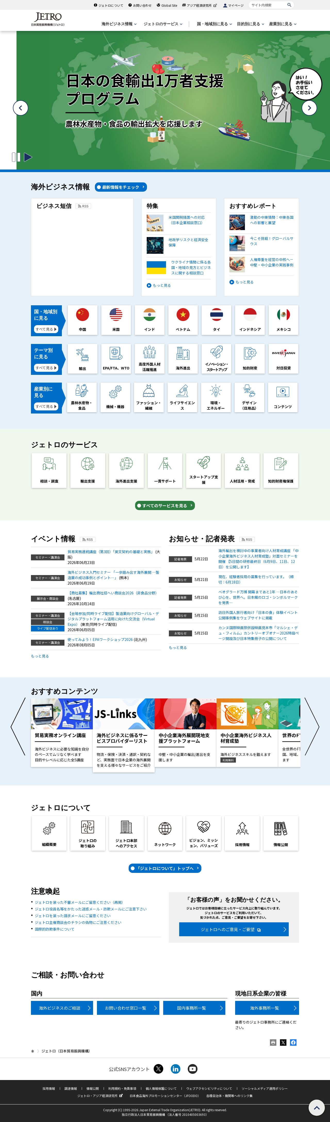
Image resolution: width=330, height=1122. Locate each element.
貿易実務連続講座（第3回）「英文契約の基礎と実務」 (111, 551)
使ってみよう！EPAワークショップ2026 (101, 639)
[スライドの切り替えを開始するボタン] (28, 157)
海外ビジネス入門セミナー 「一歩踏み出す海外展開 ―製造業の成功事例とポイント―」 (113, 575)
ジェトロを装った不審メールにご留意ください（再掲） (80, 902)
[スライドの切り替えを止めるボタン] (16, 157)
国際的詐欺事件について (55, 929)
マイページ (236, 5)
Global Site (169, 5)
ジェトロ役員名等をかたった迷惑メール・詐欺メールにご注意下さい (91, 909)
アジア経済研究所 (202, 5)
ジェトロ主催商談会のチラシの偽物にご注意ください (78, 922)
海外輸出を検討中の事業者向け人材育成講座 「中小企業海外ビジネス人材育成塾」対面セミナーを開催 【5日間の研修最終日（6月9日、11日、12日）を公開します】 (258, 558)
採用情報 (49, 1088)
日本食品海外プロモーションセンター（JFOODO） (165, 1095)
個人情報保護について (161, 1088)
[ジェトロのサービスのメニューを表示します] (163, 24)
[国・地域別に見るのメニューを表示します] (214, 24)
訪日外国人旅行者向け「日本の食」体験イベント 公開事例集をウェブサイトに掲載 (258, 615)
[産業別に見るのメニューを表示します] (282, 24)
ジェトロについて (110, 5)
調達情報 (70, 1088)
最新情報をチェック (120, 187)
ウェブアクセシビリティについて (209, 1088)
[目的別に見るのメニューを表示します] (250, 24)
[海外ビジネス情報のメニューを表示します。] (119, 24)
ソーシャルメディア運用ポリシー (265, 1088)
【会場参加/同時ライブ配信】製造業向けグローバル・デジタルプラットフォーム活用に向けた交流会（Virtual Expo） (113, 619)
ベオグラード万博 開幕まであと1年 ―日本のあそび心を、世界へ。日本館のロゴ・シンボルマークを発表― (258, 597)
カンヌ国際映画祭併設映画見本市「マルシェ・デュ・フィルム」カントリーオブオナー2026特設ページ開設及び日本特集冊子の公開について (258, 633)
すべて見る (44, 329)
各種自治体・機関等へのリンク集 (229, 1095)
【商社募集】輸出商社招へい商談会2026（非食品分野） (113, 592)
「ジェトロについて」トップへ (165, 868)
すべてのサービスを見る (164, 505)
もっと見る (162, 285)
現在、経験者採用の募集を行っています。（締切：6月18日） (256, 579)
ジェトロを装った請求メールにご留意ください (73, 915)
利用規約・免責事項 (122, 1088)
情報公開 (92, 1088)
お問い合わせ (142, 5)
